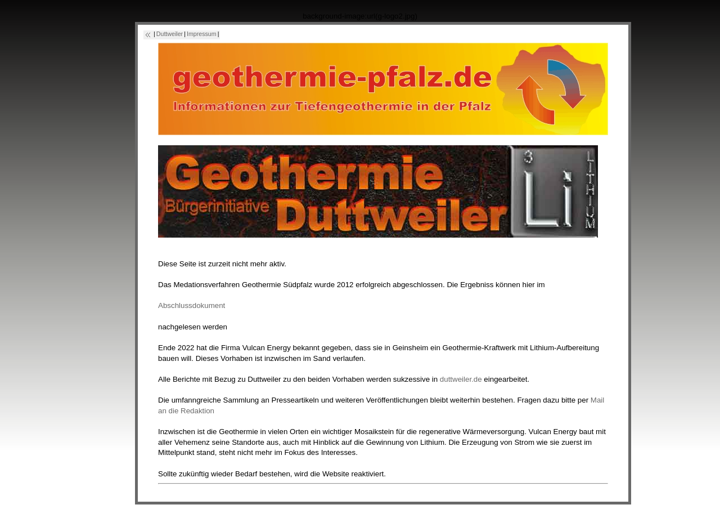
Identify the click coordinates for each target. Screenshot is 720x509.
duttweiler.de (461, 379)
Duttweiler (169, 33)
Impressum (202, 33)
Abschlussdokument (191, 305)
